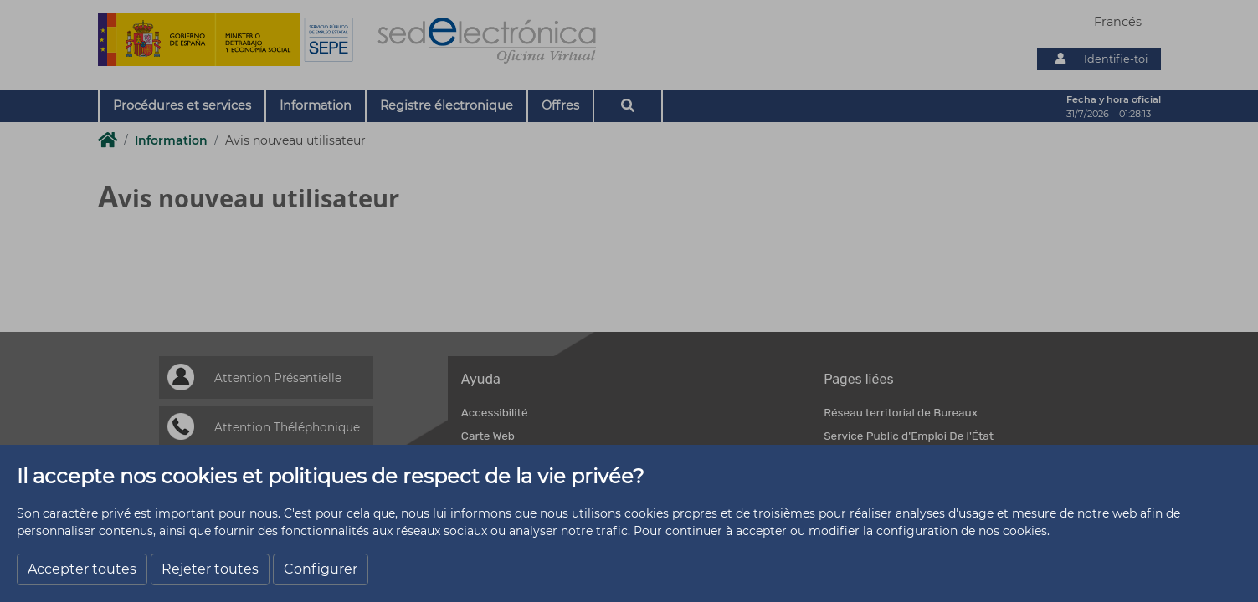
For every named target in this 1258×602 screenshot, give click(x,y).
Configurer (320, 569)
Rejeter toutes (210, 569)
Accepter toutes (82, 569)
